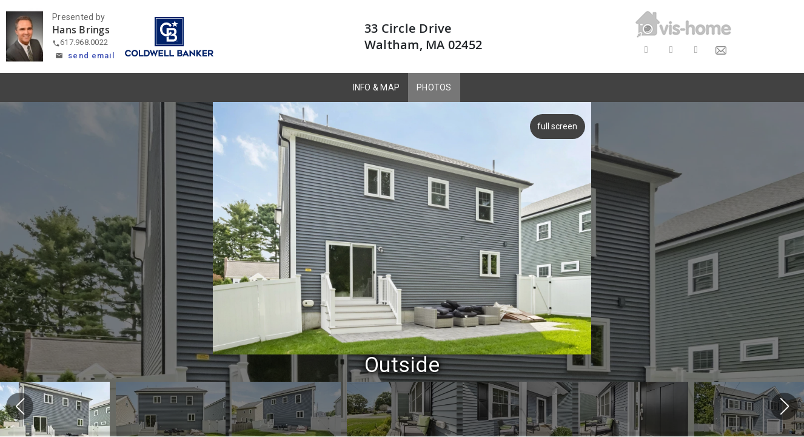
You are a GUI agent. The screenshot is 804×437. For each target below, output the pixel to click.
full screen (555, 126)
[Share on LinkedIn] (695, 50)
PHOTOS (434, 87)
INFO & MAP (376, 87)
